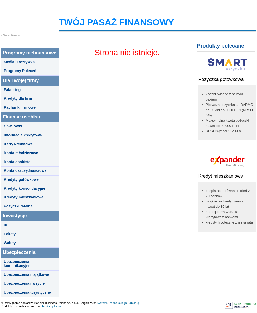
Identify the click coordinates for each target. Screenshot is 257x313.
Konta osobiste (17, 162)
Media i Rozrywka (19, 62)
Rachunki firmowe (20, 108)
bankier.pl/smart (52, 306)
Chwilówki (13, 126)
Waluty (10, 243)
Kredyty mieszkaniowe (23, 197)
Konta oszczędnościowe (25, 171)
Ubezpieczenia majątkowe (26, 275)
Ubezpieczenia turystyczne (27, 293)
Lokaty (10, 234)
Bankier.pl (134, 303)
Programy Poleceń (20, 71)
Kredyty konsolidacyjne (24, 189)
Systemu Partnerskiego (112, 303)
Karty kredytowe (18, 144)
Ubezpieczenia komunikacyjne (17, 264)
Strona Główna (11, 35)
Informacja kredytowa (23, 135)
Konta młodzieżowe (21, 153)
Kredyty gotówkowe (21, 180)
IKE (7, 225)
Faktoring (12, 90)
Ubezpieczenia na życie (24, 284)
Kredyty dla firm (18, 99)
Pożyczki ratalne (18, 206)
